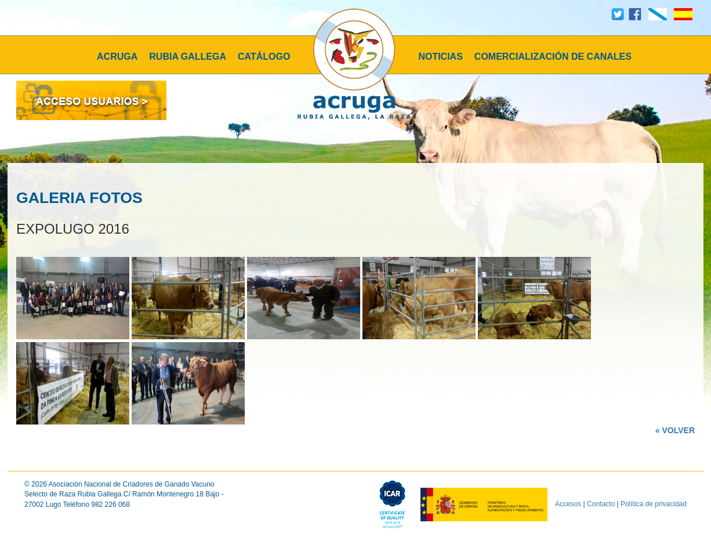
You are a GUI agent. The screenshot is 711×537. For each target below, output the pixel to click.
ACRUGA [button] (117, 56)
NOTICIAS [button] (440, 56)
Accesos (568, 504)
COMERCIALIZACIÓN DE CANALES (553, 56)
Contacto (601, 504)
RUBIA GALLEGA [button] (187, 56)
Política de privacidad (654, 504)
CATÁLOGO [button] (264, 56)
